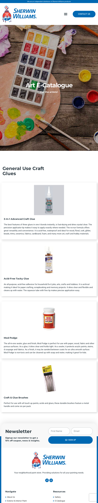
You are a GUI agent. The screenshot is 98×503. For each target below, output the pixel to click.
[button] (65, 14)
